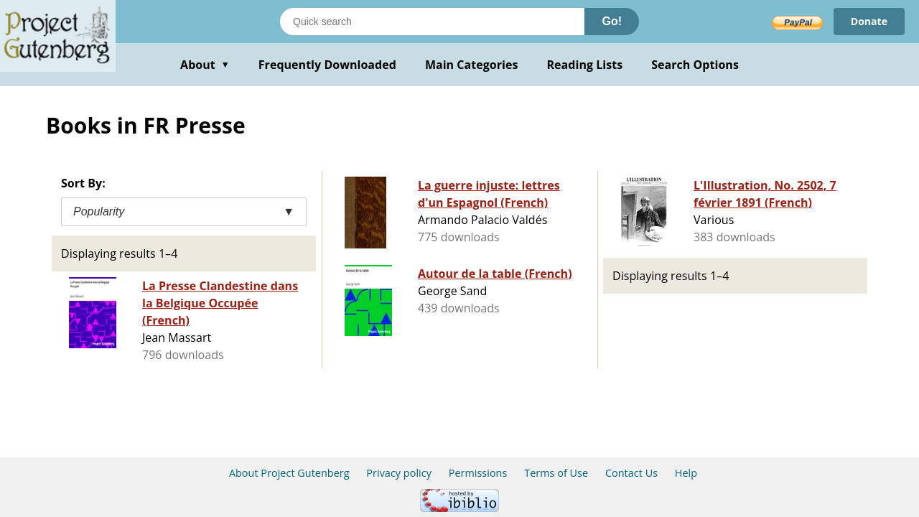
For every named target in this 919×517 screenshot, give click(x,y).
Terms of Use (556, 473)
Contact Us (631, 473)
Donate (869, 21)
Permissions (478, 473)
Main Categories (471, 65)
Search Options (695, 65)
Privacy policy (398, 473)
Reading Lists (585, 65)
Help (686, 473)
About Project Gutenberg (289, 473)
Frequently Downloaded (327, 65)
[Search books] (432, 21)
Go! (612, 21)
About (205, 64)
